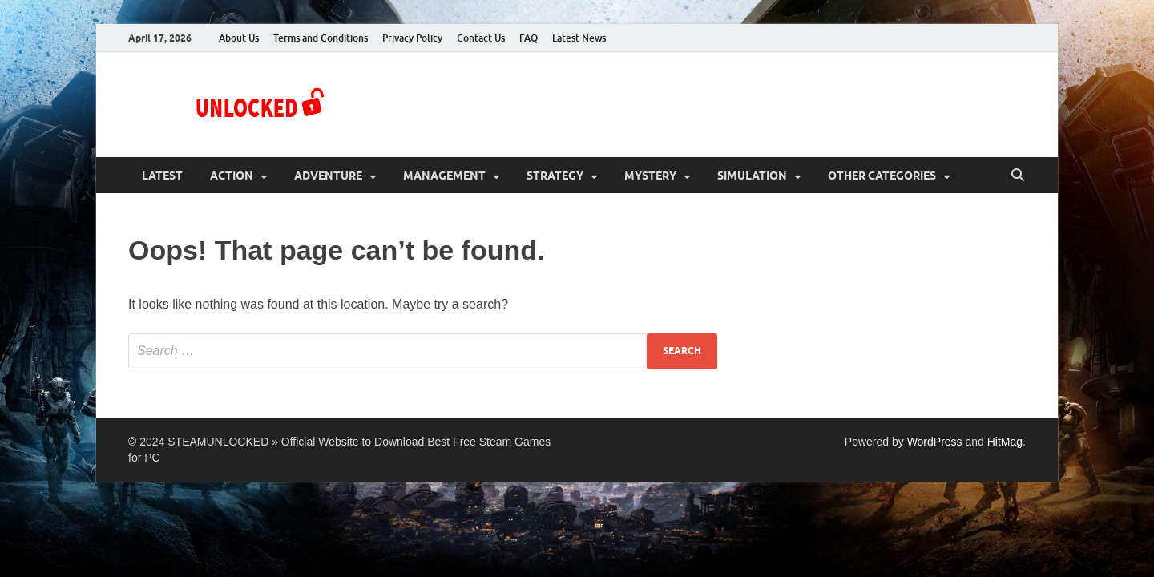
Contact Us (481, 38)
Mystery (650, 175)
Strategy (555, 175)
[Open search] (1018, 175)
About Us (239, 38)
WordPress (934, 441)
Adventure (328, 175)
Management (444, 175)
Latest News (579, 38)
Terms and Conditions (320, 38)
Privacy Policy (412, 38)
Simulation (752, 175)
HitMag (1005, 441)
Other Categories (882, 175)
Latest (162, 175)
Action (231, 175)
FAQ (528, 38)
